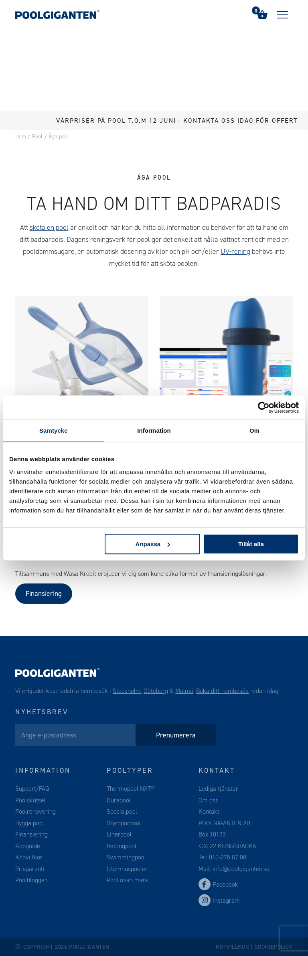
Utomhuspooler (127, 869)
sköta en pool (49, 227)
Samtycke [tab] (53, 430)
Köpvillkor (29, 857)
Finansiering (44, 593)
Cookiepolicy (274, 947)
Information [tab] (154, 430)
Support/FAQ (32, 788)
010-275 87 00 (227, 857)
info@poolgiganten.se (240, 869)
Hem (20, 136)
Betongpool (121, 846)
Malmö (184, 691)
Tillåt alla (251, 544)
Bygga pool (29, 823)
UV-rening (235, 251)
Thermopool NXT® (130, 788)
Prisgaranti (30, 869)
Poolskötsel (30, 800)
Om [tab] (254, 430)
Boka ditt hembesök (222, 691)
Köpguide (27, 846)
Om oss (208, 800)
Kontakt (209, 811)
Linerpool (119, 834)
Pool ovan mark (127, 880)
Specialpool (122, 811)
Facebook (218, 884)
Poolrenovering (35, 811)
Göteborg (156, 691)
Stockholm (127, 691)
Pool (37, 136)
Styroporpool (124, 823)
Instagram (219, 900)
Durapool (119, 800)
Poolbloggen (31, 880)
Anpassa (153, 544)
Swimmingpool (126, 857)
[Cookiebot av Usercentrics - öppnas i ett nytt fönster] (264, 407)
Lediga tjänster (218, 788)
